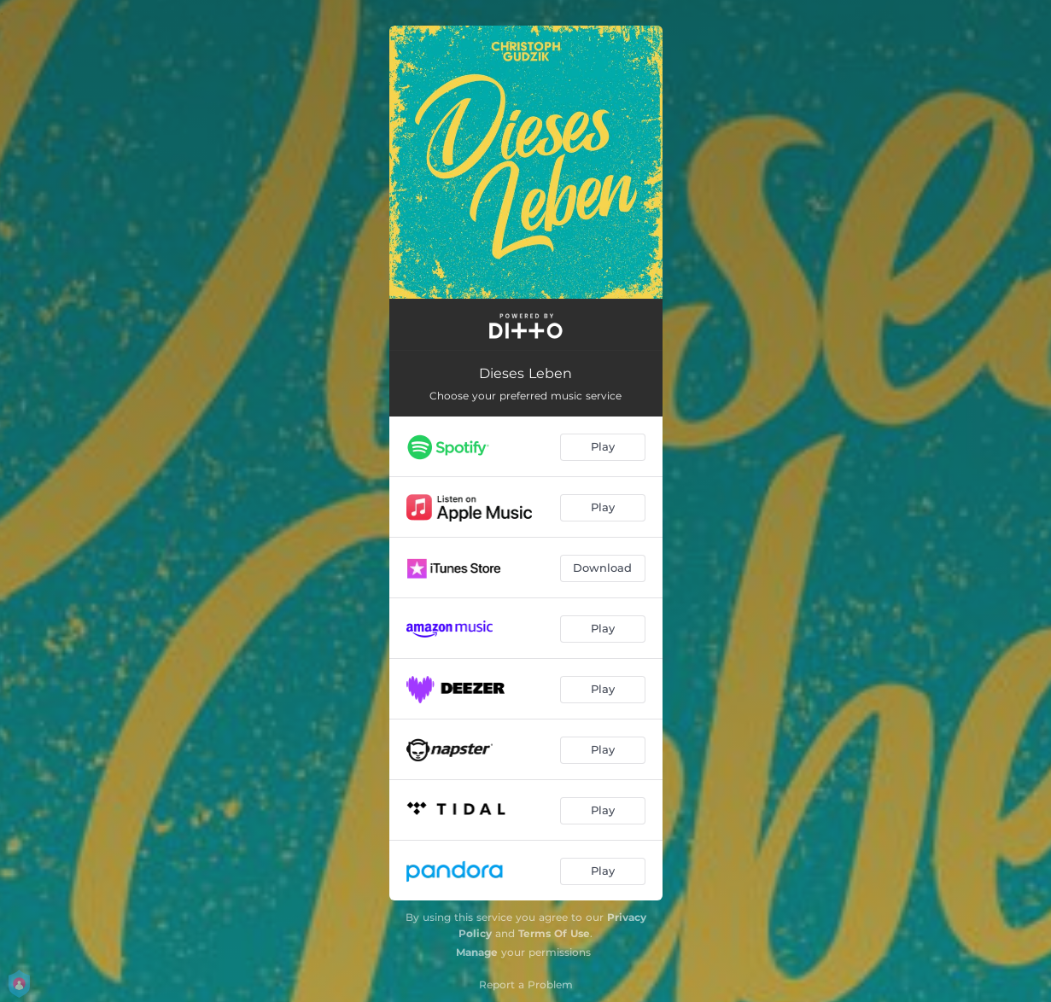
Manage (477, 952)
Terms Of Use (554, 933)
